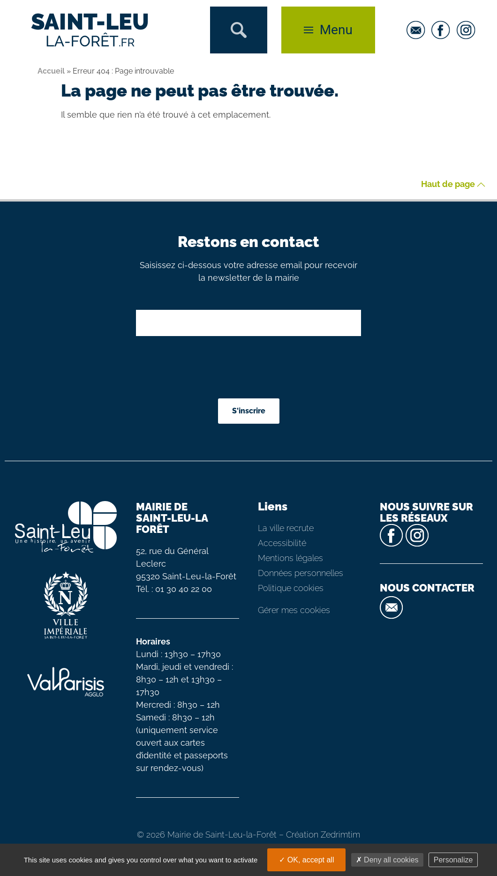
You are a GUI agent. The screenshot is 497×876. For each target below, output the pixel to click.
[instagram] (468, 30)
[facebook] (443, 30)
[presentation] (249, 368)
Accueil (51, 71)
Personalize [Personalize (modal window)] (453, 860)
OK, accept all (306, 860)
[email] (418, 30)
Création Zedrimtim (323, 834)
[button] (239, 30)
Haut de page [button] (453, 184)
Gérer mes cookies (294, 610)
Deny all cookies (387, 860)
